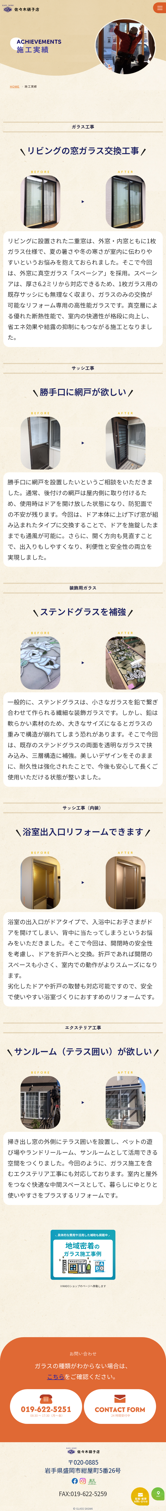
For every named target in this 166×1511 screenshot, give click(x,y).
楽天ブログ (92, 1481)
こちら (56, 1376)
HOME (14, 86)
